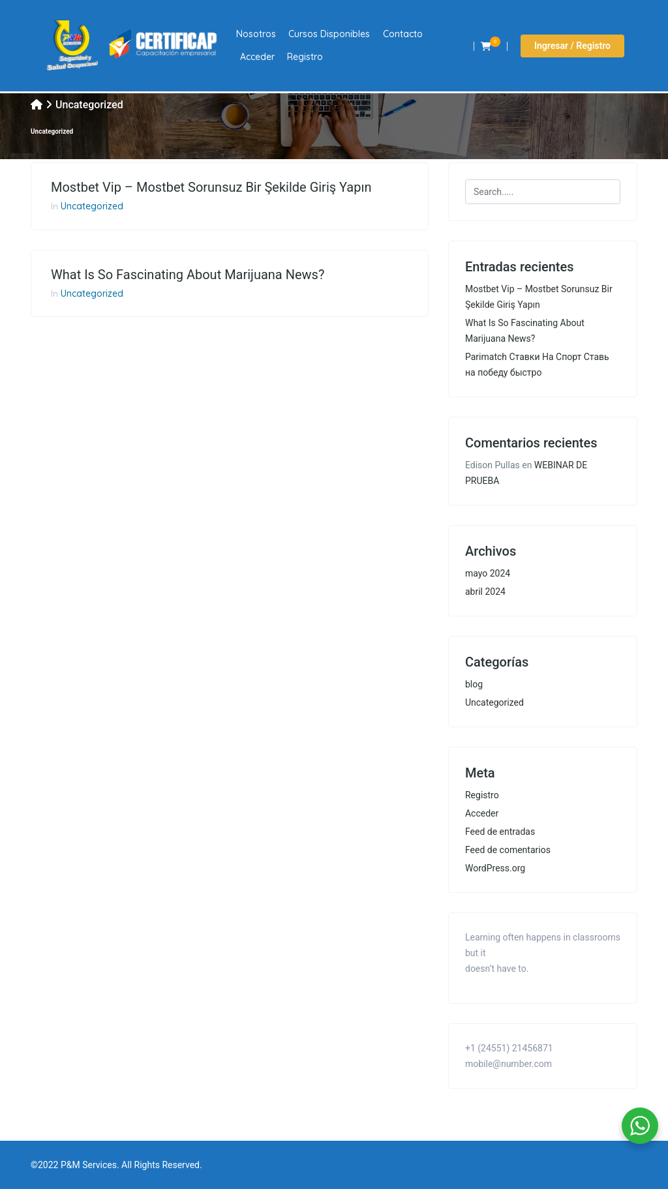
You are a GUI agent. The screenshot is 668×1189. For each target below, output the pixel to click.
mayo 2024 (487, 573)
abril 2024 (485, 591)
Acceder (257, 57)
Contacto (403, 34)
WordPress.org (495, 868)
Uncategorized (92, 206)
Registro (305, 57)
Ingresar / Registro (572, 45)
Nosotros (256, 34)
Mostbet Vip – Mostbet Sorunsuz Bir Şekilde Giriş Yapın (211, 187)
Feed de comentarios (508, 850)
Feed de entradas (500, 831)
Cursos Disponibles (329, 34)
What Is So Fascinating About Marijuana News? (187, 274)
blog (474, 684)
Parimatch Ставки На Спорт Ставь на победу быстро (537, 365)
